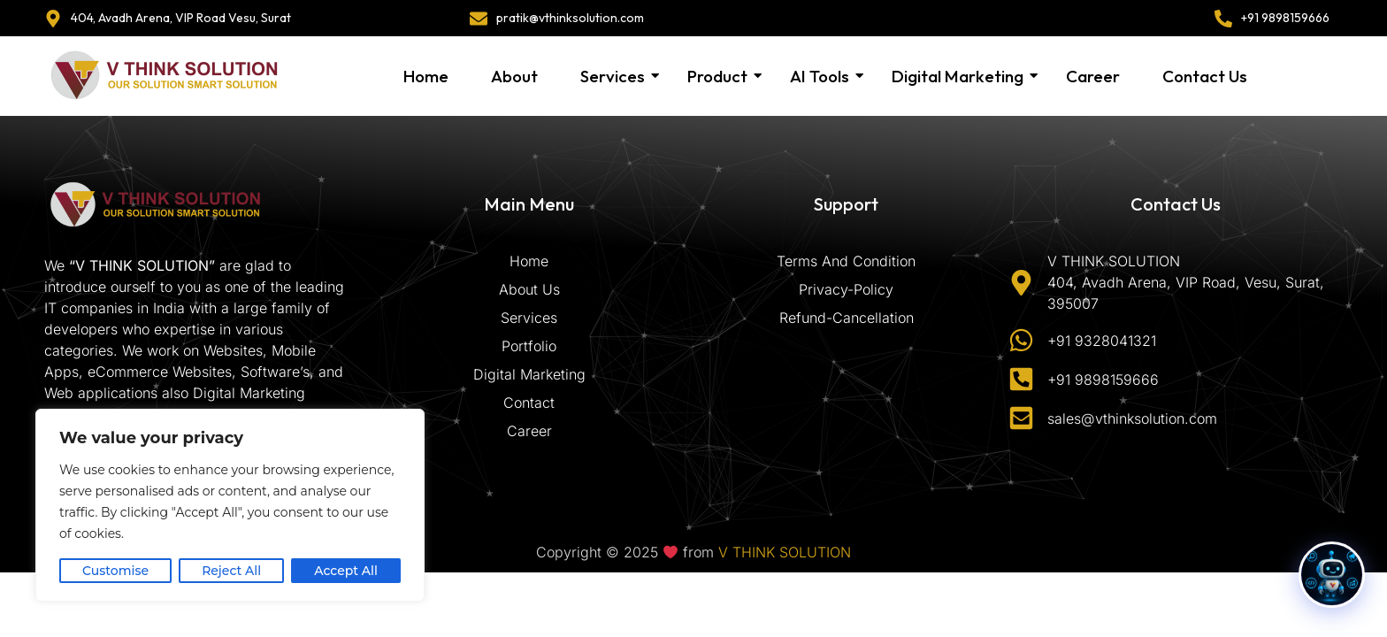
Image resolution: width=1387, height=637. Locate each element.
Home (425, 76)
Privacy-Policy (846, 289)
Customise (115, 571)
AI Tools (820, 76)
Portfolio (529, 346)
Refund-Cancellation (846, 317)
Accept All (346, 571)
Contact (529, 402)
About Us (529, 289)
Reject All (231, 571)
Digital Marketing (958, 76)
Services (613, 76)
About (514, 76)
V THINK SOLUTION (784, 552)
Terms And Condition (846, 261)
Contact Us (1204, 76)
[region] (230, 505)
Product (718, 76)
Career (1093, 76)
